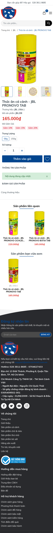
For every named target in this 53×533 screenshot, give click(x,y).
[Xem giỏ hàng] (44, 12)
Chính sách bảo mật (11, 514)
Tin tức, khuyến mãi (10, 447)
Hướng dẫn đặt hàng (11, 474)
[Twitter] (11, 406)
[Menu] (50, 12)
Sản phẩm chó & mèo (11, 431)
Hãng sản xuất (8, 443)
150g (13, 138)
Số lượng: (7, 144)
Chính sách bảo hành (11, 526)
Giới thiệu (5, 423)
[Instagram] (27, 406)
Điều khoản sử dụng (11, 486)
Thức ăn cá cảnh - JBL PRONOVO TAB (13, 290)
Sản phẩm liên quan (26, 206)
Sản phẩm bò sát (9, 439)
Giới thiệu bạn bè (9, 478)
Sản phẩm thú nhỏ (10, 435)
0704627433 (36, 366)
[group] (26, 59)
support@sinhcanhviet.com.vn (31, 362)
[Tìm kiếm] (48, 23)
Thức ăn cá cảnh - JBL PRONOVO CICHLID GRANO (13, 239)
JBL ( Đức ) (13, 286)
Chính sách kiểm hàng (12, 518)
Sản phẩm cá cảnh (10, 427)
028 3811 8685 (39, 2)
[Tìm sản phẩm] (26, 23)
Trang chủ (6, 419)
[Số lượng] (13, 150)
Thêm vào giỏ (22, 159)
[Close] (47, 176)
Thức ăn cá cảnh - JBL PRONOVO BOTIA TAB (39, 239)
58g (6, 138)
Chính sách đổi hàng (11, 510)
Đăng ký (45, 334)
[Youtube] (19, 406)
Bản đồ (4, 490)
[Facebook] (4, 406)
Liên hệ (4, 451)
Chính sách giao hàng (11, 502)
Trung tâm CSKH (9, 482)
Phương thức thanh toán (13, 506)
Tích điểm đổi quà (10, 522)
